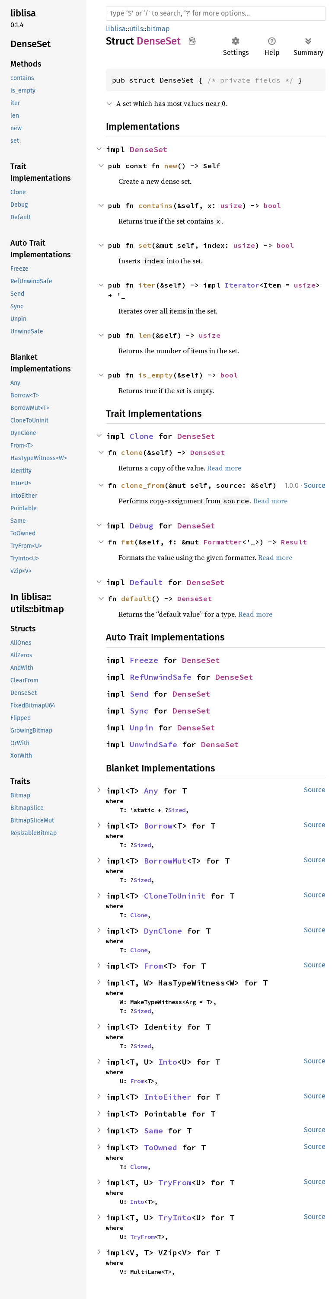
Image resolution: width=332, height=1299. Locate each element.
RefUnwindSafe (161, 677)
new (170, 165)
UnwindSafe (153, 744)
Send (139, 694)
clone (132, 452)
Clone (141, 436)
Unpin (141, 728)
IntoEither (168, 1097)
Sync (139, 711)
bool (272, 205)
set (144, 245)
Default (146, 582)
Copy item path (192, 40)
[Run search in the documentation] (216, 13)
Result (294, 542)
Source (315, 485)
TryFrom (175, 1182)
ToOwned (160, 1147)
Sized (176, 810)
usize (231, 205)
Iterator (242, 285)
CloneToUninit (175, 896)
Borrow (158, 826)
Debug (141, 526)
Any (151, 791)
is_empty (155, 375)
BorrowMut (165, 861)
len (144, 335)
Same (153, 1131)
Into (167, 1062)
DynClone (163, 931)
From (153, 966)
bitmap (158, 29)
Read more (224, 468)
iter (147, 285)
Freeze (144, 660)
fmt (127, 542)
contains (155, 205)
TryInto (175, 1217)
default (136, 598)
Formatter (222, 542)
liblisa (116, 29)
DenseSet (149, 149)
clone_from (142, 485)
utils (136, 29)
